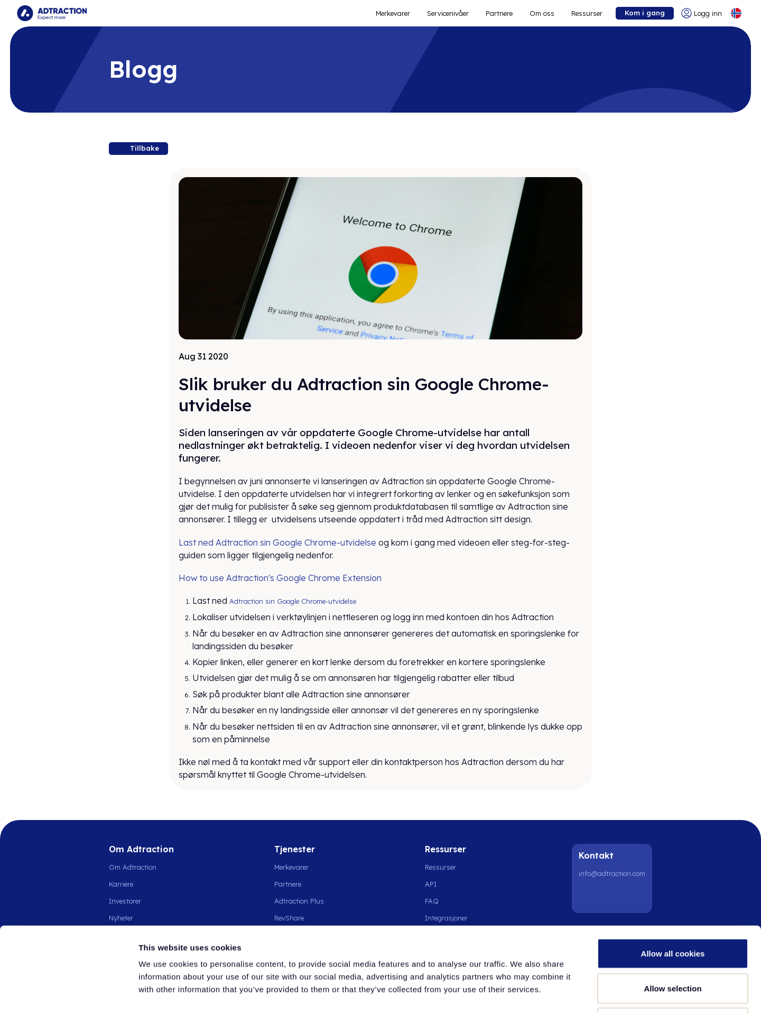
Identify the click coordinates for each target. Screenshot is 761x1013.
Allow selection (672, 909)
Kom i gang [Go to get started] (645, 12)
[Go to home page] (52, 13)
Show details (554, 992)
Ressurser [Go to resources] (586, 13)
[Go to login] (702, 13)
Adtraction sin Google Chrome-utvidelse (292, 601)
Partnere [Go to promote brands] (499, 13)
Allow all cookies (673, 874)
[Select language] (736, 13)
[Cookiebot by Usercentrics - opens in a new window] (68, 992)
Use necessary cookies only (673, 943)
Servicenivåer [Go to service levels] (448, 13)
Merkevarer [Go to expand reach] (393, 13)
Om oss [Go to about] (542, 13)
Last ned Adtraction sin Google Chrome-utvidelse (277, 542)
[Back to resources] (138, 148)
